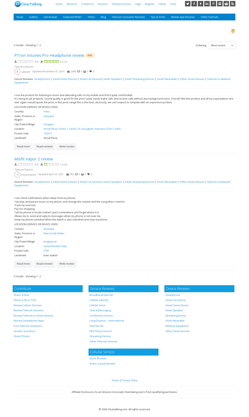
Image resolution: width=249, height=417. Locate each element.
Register (150, 4)
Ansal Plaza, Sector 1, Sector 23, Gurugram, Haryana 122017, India (82, 128)
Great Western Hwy (55, 246)
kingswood (50, 241)
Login (138, 4)
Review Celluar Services (28, 305)
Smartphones (42, 79)
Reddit (226, 3)
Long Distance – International (106, 320)
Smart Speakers (112, 79)
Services (103, 4)
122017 (48, 133)
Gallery (33, 17)
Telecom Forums (121, 4)
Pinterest (213, 3)
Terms (115, 380)
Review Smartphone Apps (29, 320)
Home (59, 4)
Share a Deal (21, 295)
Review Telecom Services (28, 310)
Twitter (187, 3)
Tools (173, 4)
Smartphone (172, 295)
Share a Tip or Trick (25, 300)
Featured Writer (72, 17)
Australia (49, 229)
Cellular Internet (98, 300)
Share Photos (22, 336)
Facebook (194, 3)
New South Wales (54, 233)
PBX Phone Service (100, 331)
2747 (46, 250)
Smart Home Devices (65, 79)
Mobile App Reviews (183, 17)
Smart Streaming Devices (139, 79)
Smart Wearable (175, 320)
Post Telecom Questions (28, 326)
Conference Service (101, 315)
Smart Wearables (167, 79)
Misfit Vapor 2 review (33, 159)
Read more (23, 146)
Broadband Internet (101, 295)
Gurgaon (49, 124)
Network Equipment (177, 326)
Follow (162, 4)
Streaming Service (100, 336)
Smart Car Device (175, 300)
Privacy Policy (130, 380)
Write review (66, 146)
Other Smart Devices (192, 79)
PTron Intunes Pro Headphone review (49, 55)
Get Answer (50, 17)
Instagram (220, 3)
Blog (103, 17)
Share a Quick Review (102, 363)
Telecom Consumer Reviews (128, 17)
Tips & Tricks (158, 17)
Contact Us (87, 4)
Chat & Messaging (100, 310)
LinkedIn (207, 3)
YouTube (200, 3)
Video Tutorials (209, 17)
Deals (20, 17)
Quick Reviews (98, 358)
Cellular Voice (97, 305)
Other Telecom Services (103, 341)
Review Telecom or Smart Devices (33, 315)
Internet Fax (96, 326)
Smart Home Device (177, 305)
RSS (232, 3)
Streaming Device (175, 315)
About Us (72, 4)
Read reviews (45, 146)
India (46, 111)
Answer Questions (24, 331)
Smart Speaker (174, 310)
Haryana (49, 116)
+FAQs (91, 17)
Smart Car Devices (90, 79)
